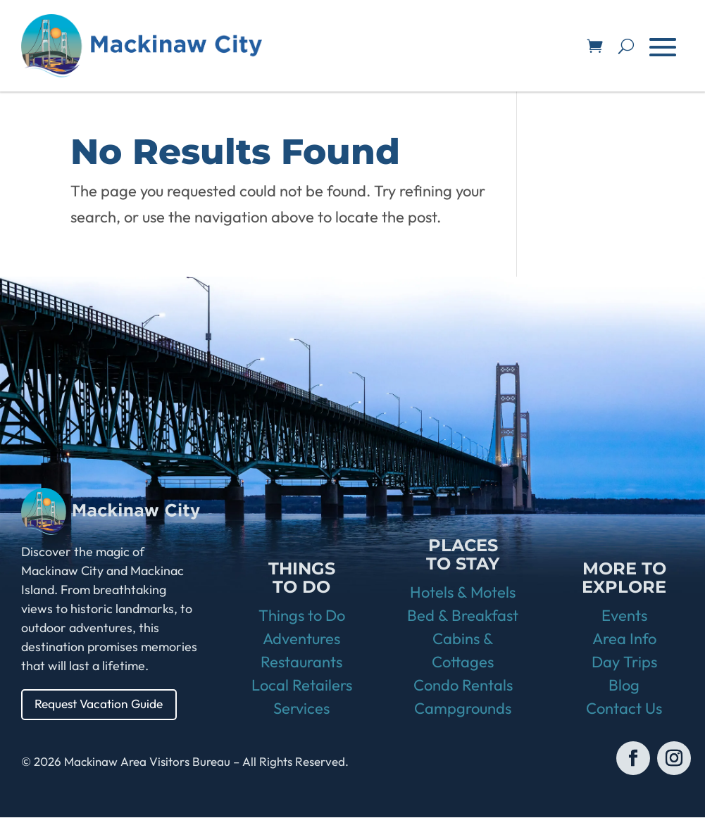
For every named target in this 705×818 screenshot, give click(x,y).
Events (624, 616)
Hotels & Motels (463, 593)
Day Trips (624, 662)
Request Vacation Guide (102, 704)
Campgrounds (462, 709)
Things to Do (301, 616)
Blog (624, 686)
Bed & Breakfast (462, 616)
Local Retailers (301, 686)
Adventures (301, 639)
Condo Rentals (463, 686)
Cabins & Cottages (463, 650)
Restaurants (301, 662)
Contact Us (624, 709)
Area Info (624, 639)
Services (301, 709)
